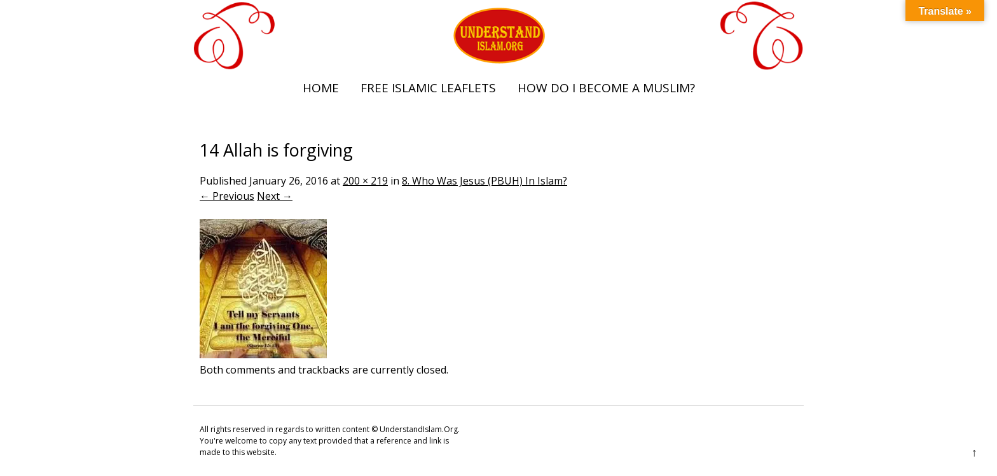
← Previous (227, 196)
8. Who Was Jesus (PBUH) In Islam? (484, 181)
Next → (274, 196)
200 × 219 (365, 181)
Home (321, 88)
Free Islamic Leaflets (428, 88)
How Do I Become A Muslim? (606, 88)
